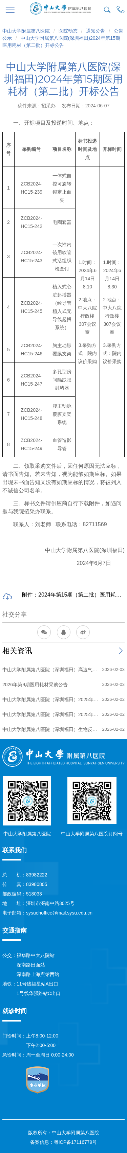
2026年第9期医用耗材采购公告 (35, 684)
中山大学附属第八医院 (26, 31)
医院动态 (68, 31)
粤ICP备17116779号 (75, 1142)
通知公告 (95, 31)
